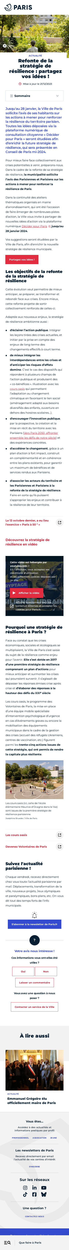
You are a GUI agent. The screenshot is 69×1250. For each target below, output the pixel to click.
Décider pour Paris (34, 226)
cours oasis (17, 389)
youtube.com (18, 565)
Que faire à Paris (30, 1242)
